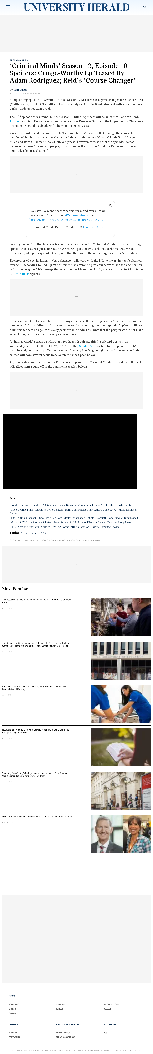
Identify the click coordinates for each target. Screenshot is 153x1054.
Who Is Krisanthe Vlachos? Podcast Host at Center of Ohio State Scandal (37, 816)
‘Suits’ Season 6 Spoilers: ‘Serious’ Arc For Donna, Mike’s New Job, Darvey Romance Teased (65, 527)
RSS (105, 1032)
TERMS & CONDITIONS (65, 1037)
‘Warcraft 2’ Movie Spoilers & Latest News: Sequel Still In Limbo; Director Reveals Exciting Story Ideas (70, 522)
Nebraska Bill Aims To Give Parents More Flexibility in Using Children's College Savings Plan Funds (35, 731)
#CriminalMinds (76, 215)
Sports (12, 1009)
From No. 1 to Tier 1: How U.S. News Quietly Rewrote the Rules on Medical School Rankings (34, 688)
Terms (103, 1050)
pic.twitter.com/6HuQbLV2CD (83, 220)
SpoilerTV (86, 346)
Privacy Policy (134, 1050)
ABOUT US (13, 1032)
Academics (14, 1004)
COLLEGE (107, 1009)
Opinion (12, 1013)
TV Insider (21, 274)
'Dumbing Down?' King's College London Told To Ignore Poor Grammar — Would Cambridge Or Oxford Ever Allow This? (36, 774)
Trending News (19, 60)
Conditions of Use (117, 1050)
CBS (43, 533)
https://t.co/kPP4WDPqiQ (46, 220)
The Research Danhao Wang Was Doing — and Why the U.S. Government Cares (36, 601)
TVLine (15, 121)
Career (59, 1009)
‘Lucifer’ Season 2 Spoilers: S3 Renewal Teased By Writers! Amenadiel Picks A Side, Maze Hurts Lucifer (71, 505)
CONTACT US (14, 1037)
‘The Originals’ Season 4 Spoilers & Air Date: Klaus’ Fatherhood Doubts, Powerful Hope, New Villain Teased (74, 517)
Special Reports (111, 1004)
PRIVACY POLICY (63, 1032)
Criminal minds (30, 533)
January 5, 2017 (93, 227)
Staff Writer (20, 89)
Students (61, 1004)
